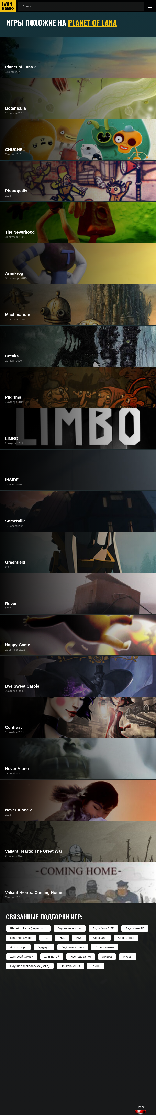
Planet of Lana (92, 22)
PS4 (62, 937)
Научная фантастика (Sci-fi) (29, 966)
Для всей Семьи (21, 956)
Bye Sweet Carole (22, 686)
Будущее (44, 947)
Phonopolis (16, 191)
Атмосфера (18, 947)
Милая (127, 956)
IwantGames (8, 6)
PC (45, 937)
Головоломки (104, 947)
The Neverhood (20, 232)
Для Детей (51, 956)
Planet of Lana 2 (20, 67)
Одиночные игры (69, 928)
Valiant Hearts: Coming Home (33, 892)
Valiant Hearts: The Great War (33, 851)
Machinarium (17, 314)
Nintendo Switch (21, 937)
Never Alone (17, 768)
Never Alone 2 (18, 810)
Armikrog (14, 273)
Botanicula (15, 108)
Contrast (13, 727)
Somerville (15, 521)
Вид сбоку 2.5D (103, 928)
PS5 (79, 937)
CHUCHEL (15, 149)
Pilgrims (13, 397)
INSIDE (12, 480)
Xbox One (100, 937)
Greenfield (15, 562)
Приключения (70, 966)
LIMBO (11, 438)
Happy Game (17, 645)
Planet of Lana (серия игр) (28, 928)
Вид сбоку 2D (134, 928)
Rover (11, 603)
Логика (107, 956)
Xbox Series (126, 937)
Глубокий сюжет (73, 947)
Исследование (80, 956)
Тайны (95, 966)
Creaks (12, 356)
